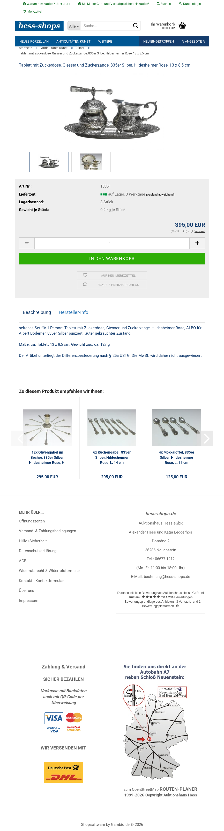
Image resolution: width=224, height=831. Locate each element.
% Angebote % (193, 41)
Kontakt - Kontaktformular (41, 580)
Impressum (28, 600)
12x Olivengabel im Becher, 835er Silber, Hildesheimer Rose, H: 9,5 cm (47, 457)
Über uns (26, 590)
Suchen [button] (164, 4)
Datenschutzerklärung (37, 550)
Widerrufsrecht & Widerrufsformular (49, 570)
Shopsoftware (93, 824)
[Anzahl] (112, 243)
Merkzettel (32, 11)
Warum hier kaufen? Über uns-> (46, 4)
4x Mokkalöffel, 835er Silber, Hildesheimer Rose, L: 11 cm (176, 457)
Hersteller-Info (73, 312)
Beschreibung (37, 312)
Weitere (105, 41)
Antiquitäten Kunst (73, 41)
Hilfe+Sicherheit (33, 541)
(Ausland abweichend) (160, 194)
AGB (22, 561)
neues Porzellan (34, 41)
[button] (26, 243)
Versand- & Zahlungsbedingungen (47, 531)
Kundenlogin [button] (190, 4)
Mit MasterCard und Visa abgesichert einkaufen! (113, 4)
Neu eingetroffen (158, 41)
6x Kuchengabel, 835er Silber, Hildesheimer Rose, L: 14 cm (112, 457)
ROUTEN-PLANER (178, 789)
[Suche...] (74, 25)
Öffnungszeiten (32, 521)
